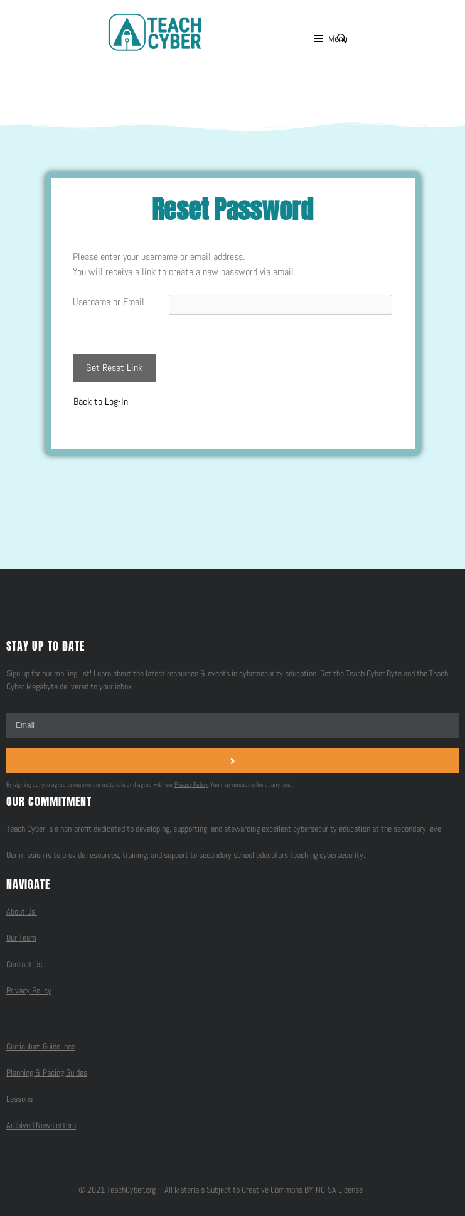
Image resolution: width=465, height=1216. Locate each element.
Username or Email (108, 301)
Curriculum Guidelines (40, 1046)
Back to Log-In (100, 401)
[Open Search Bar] (341, 39)
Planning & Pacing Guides (46, 1072)
